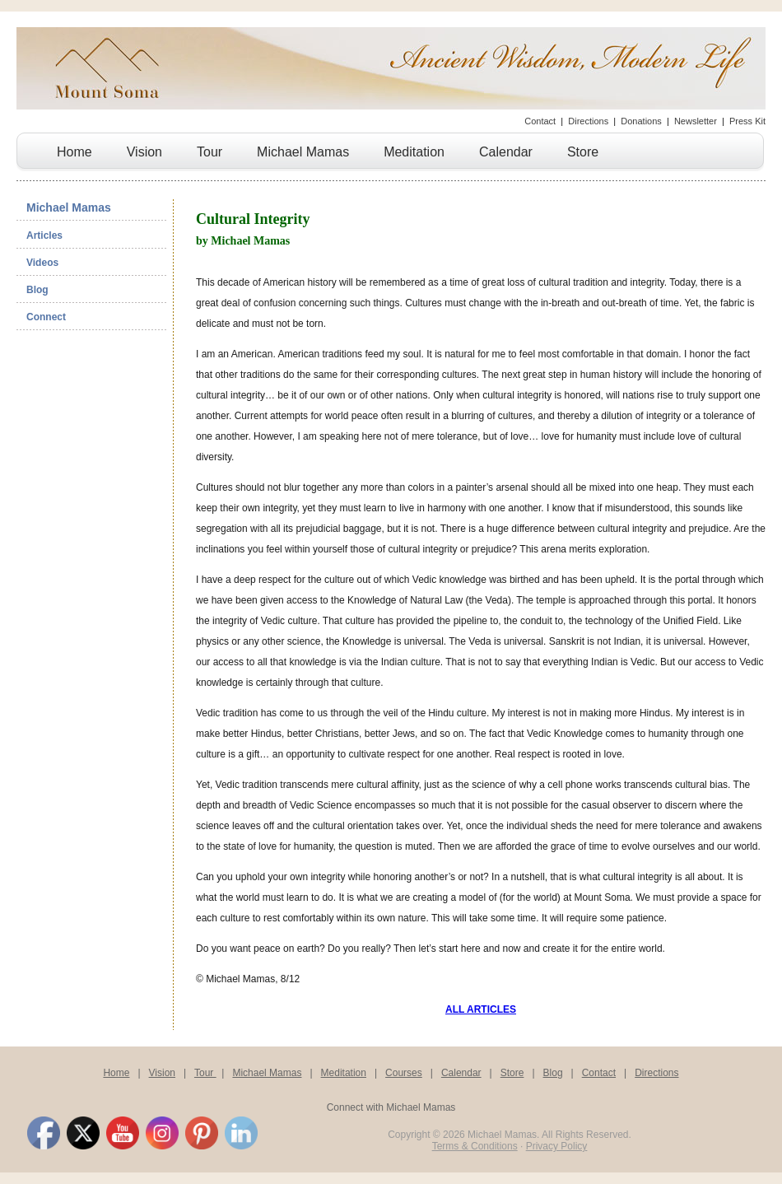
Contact (540, 121)
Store (582, 152)
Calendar (506, 152)
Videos (42, 262)
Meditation (414, 152)
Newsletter (695, 121)
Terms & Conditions (475, 1146)
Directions (588, 121)
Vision (144, 152)
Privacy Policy (557, 1146)
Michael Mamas (303, 152)
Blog (37, 290)
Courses (403, 1073)
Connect (46, 317)
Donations (641, 121)
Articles (44, 235)
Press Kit (747, 121)
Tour (209, 152)
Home (74, 152)
